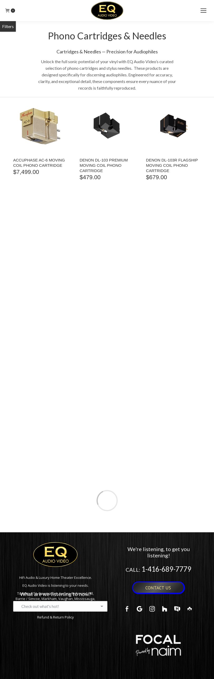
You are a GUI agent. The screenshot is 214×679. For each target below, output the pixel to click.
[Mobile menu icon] (203, 10)
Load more (107, 500)
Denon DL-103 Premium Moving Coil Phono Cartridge (104, 165)
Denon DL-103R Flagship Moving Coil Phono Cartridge (172, 165)
